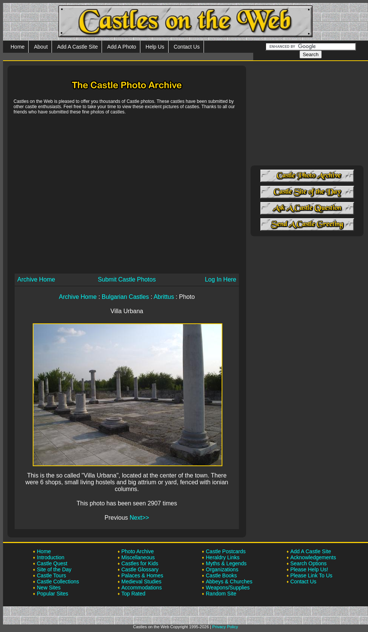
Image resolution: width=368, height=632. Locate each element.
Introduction (50, 557)
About (41, 47)
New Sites (49, 588)
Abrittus (164, 297)
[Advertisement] (70, 193)
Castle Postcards (226, 551)
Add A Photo (121, 47)
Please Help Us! (309, 569)
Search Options (308, 563)
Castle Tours (51, 575)
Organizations (222, 569)
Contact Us (186, 47)
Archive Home (36, 279)
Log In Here (220, 279)
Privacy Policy (225, 626)
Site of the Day (54, 569)
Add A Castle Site (77, 47)
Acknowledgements (313, 557)
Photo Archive (138, 551)
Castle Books (221, 575)
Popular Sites (52, 594)
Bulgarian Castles (125, 297)
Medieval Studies (142, 581)
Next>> (139, 517)
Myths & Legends (226, 563)
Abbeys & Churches (229, 581)
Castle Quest (52, 563)
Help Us (155, 47)
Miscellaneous (138, 557)
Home (17, 47)
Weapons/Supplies (227, 588)
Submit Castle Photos (127, 279)
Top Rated (134, 594)
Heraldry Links (222, 557)
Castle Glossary (140, 569)
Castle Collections (58, 581)
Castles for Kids (140, 563)
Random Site (221, 594)
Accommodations (142, 588)
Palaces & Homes (142, 575)
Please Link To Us (311, 575)
